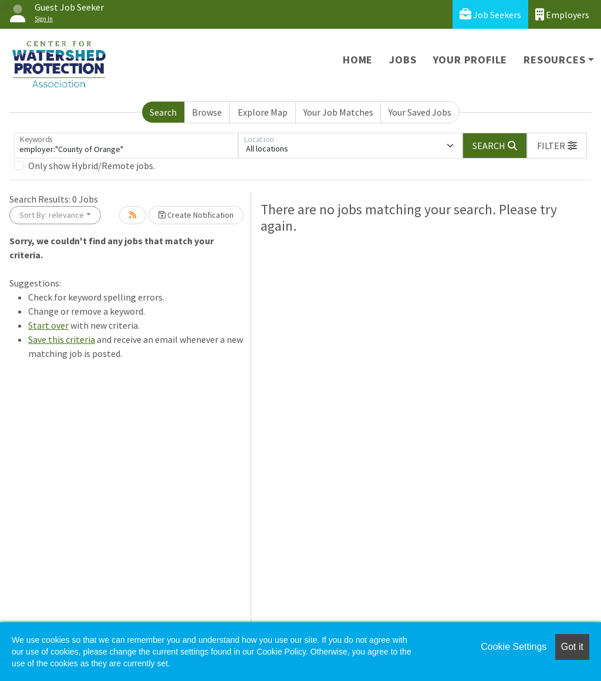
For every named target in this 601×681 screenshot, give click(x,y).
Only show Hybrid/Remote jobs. (91, 165)
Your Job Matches (338, 112)
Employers (562, 14)
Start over (48, 325)
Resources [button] (554, 59)
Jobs (402, 59)
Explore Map (263, 112)
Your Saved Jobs (420, 112)
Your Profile (470, 59)
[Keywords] (126, 146)
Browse (207, 112)
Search (163, 112)
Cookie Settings (513, 647)
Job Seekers (490, 14)
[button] (557, 146)
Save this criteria (61, 339)
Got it (572, 647)
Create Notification (196, 215)
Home (358, 59)
